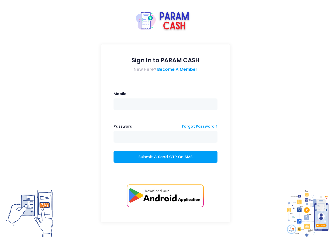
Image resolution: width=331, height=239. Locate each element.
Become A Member (177, 69)
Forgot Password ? (199, 126)
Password (123, 126)
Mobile (120, 93)
